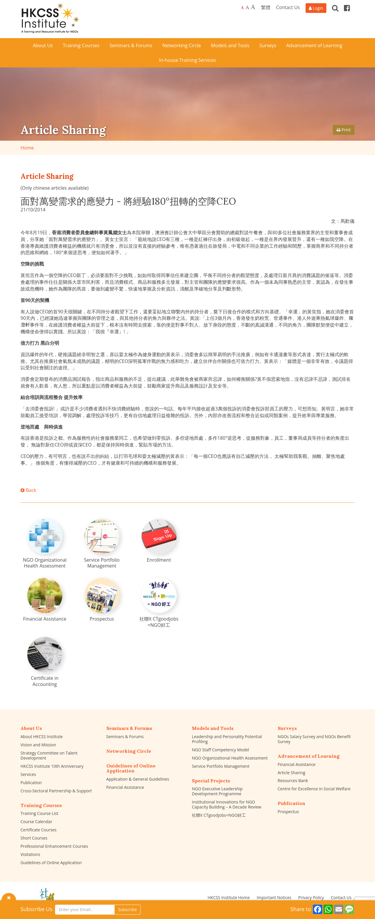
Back (28, 490)
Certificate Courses (39, 830)
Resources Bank (293, 780)
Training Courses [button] (81, 45)
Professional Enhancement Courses (54, 846)
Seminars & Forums (125, 736)
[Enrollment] (159, 541)
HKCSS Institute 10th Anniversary (52, 766)
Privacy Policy (311, 897)
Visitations (30, 854)
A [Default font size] (242, 8)
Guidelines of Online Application (51, 862)
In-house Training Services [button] (187, 60)
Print (344, 130)
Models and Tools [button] (230, 45)
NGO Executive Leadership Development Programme (217, 791)
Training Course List (39, 813)
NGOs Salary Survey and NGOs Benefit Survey (314, 739)
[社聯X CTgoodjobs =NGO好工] (159, 603)
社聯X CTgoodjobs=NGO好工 (219, 815)
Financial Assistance (125, 787)
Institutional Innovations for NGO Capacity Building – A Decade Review (226, 804)
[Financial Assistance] (45, 600)
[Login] (316, 8)
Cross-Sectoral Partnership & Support (56, 791)
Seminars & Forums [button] (131, 45)
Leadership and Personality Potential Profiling (227, 739)
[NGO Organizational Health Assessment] (45, 544)
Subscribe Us (36, 909)
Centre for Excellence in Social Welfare (314, 788)
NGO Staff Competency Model (220, 749)
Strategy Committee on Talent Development (49, 755)
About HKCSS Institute (42, 736)
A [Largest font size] (253, 7)
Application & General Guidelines (137, 779)
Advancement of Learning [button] (314, 45)
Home (27, 148)
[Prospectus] (102, 600)
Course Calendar (36, 821)
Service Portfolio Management (220, 766)
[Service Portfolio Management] (102, 544)
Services (28, 774)
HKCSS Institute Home (228, 897)
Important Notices (274, 897)
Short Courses (34, 838)
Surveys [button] (267, 45)
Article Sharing (291, 772)
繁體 (265, 7)
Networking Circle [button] (181, 45)
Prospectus (288, 811)
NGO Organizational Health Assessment (230, 758)
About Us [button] (43, 45)
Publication (31, 782)
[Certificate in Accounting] (45, 662)
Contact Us (288, 7)
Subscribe (127, 909)
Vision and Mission (38, 745)
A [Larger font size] (247, 7)
